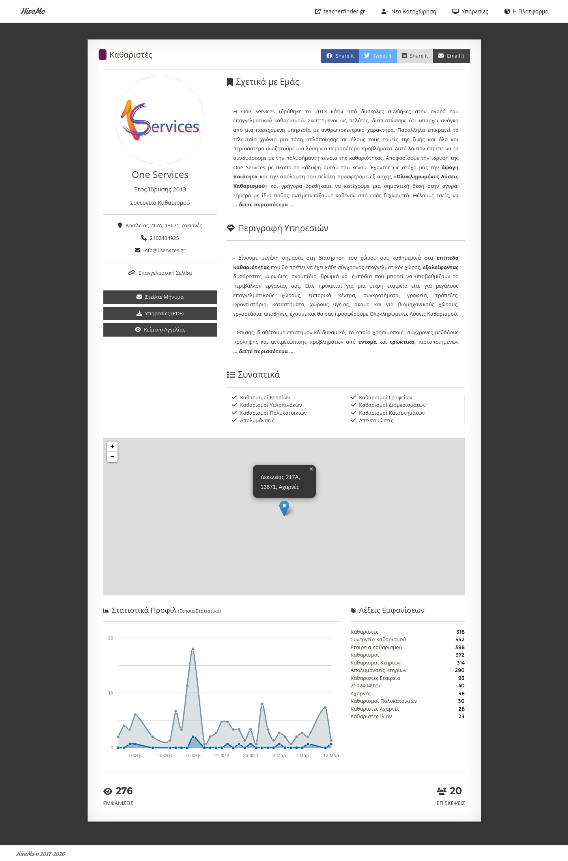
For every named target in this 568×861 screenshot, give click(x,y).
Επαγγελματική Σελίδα (160, 272)
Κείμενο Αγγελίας (160, 329)
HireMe (32, 11)
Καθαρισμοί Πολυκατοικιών (384, 700)
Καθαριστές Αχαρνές (375, 708)
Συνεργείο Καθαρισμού (378, 639)
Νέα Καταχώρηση (409, 11)
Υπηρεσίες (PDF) (160, 313)
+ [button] (112, 446)
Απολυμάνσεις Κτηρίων (379, 670)
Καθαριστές (131, 54)
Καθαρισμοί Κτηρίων (376, 662)
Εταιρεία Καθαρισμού (376, 647)
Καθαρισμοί (365, 654)
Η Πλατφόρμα (526, 11)
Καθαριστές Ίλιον (371, 716)
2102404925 (365, 685)
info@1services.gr (165, 250)
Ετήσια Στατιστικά (199, 611)
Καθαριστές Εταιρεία (375, 677)
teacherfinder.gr (340, 11)
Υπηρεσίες (470, 11)
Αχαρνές (361, 693)
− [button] (112, 457)
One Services (160, 174)
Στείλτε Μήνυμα (159, 296)
